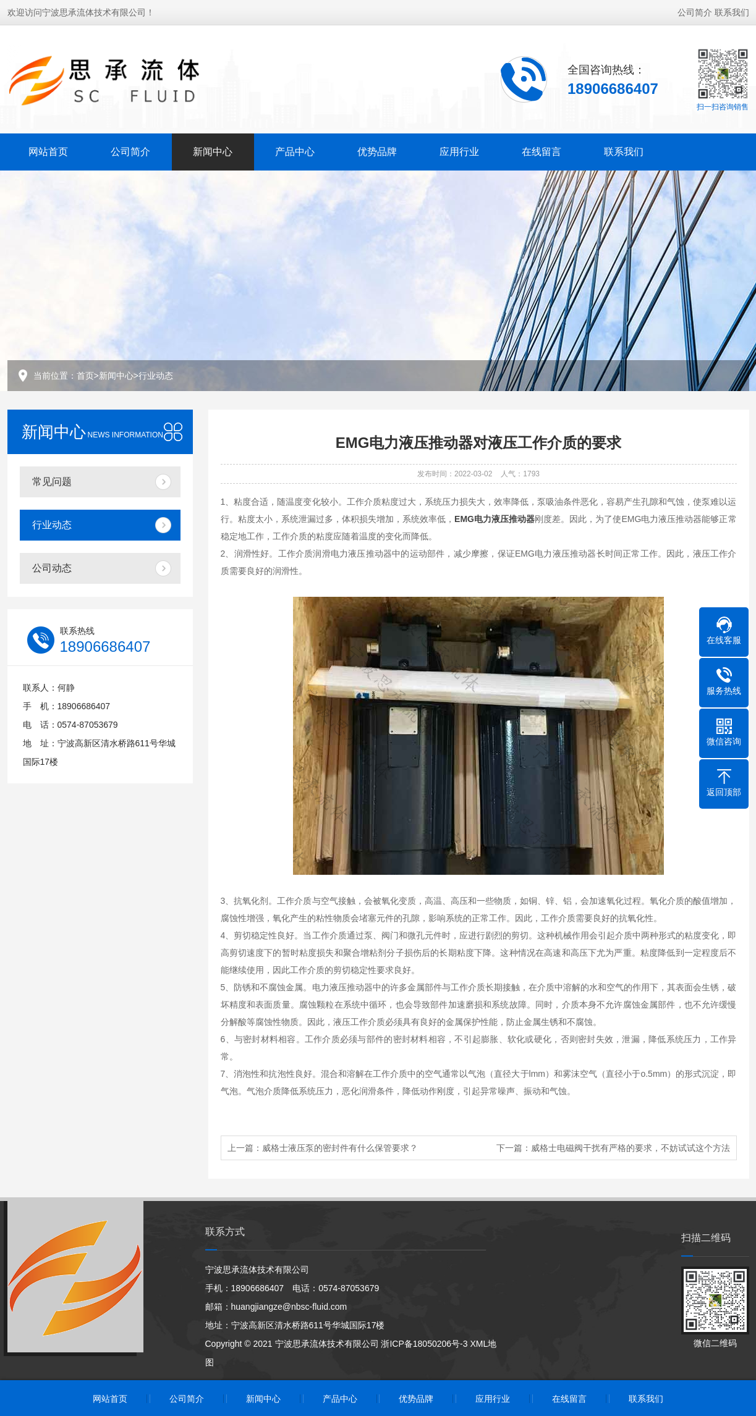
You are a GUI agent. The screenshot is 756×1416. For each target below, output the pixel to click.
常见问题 (52, 481)
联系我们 (732, 11)
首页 (85, 376)
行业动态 (155, 376)
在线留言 (541, 150)
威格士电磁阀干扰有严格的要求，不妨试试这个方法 (630, 1148)
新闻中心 (212, 150)
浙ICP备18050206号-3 (424, 1344)
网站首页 (48, 150)
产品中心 (295, 150)
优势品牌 (377, 150)
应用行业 (459, 150)
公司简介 (694, 11)
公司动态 (52, 568)
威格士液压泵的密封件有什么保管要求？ (340, 1148)
